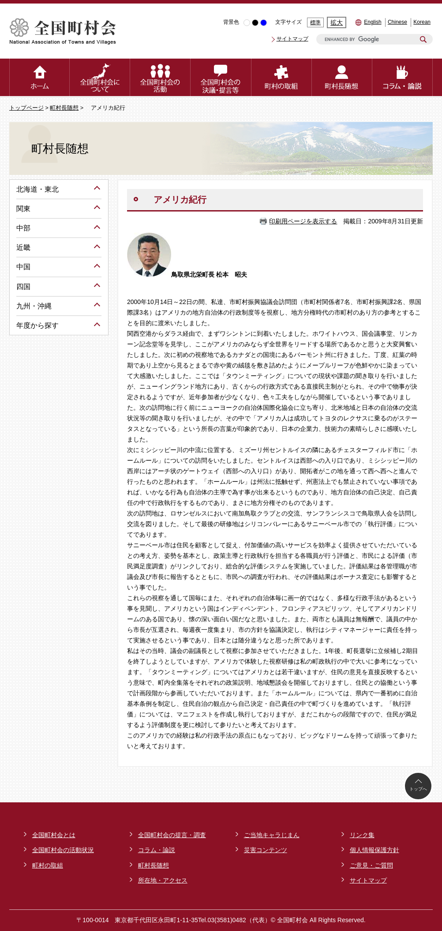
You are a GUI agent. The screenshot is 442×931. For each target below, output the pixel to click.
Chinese (397, 22)
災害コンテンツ (265, 849)
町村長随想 (64, 108)
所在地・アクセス (162, 880)
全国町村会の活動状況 (63, 849)
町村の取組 (47, 865)
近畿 (23, 247)
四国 (23, 286)
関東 (23, 208)
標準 (315, 22)
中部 (23, 228)
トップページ (26, 108)
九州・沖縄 (34, 306)
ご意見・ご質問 (371, 865)
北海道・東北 (37, 189)
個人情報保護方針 (374, 849)
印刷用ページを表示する (303, 221)
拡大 (336, 22)
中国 (23, 267)
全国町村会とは (53, 834)
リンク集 (362, 834)
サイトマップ (292, 39)
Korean (422, 22)
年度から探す (37, 325)
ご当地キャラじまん (272, 834)
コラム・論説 (156, 849)
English (372, 22)
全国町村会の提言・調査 (172, 834)
